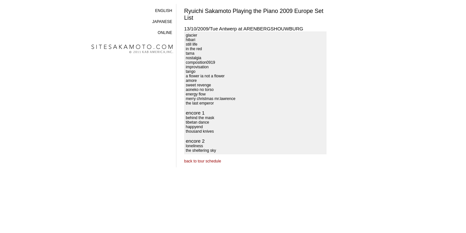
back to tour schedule (202, 161)
